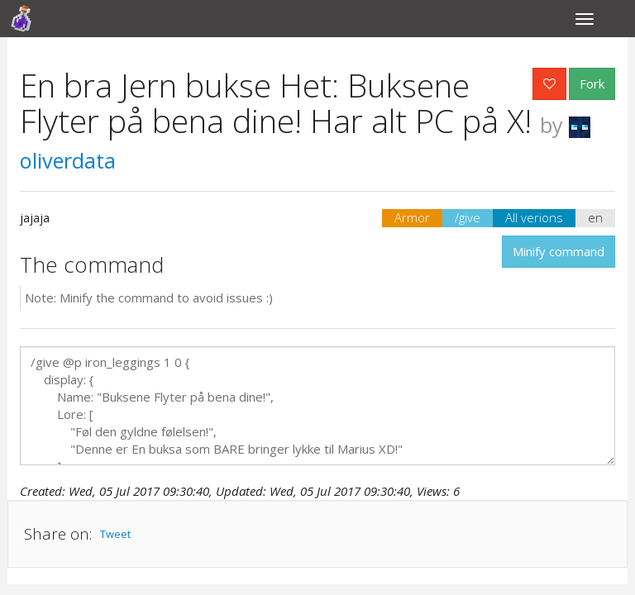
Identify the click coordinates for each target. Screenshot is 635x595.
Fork (592, 83)
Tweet (115, 533)
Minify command (558, 251)
